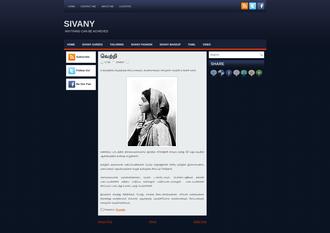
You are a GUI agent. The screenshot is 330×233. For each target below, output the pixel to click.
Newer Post (105, 221)
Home (71, 6)
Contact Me (88, 6)
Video (207, 44)
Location (125, 6)
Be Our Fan (83, 84)
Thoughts (120, 209)
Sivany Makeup (170, 44)
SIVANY (79, 23)
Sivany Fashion (141, 44)
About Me (107, 6)
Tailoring (117, 44)
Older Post (199, 221)
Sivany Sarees (92, 44)
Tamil (192, 44)
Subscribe (83, 56)
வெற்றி (108, 56)
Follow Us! (83, 70)
